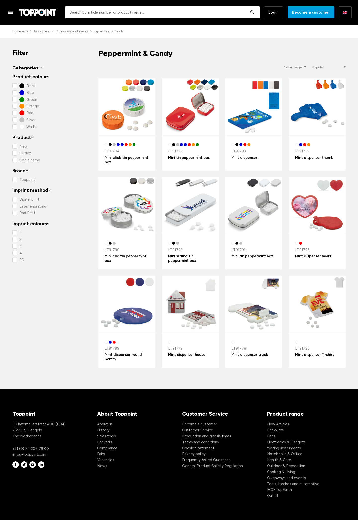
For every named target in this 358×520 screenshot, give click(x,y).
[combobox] (162, 12)
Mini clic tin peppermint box (125, 258)
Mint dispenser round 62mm (123, 356)
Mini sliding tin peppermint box (182, 258)
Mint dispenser (244, 157)
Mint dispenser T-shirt (314, 354)
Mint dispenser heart (313, 256)
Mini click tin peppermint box (126, 159)
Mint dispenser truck (249, 354)
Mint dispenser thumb (314, 157)
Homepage (20, 31)
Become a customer (311, 12)
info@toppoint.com (29, 454)
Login (273, 12)
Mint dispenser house (186, 354)
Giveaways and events (71, 31)
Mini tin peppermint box (189, 157)
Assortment (42, 31)
